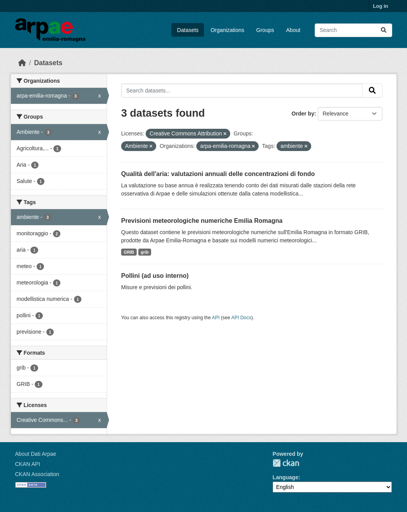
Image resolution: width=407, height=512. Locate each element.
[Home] (22, 63)
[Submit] (383, 30)
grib (145, 252)
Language (285, 477)
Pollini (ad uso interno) (155, 275)
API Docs (241, 317)
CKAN (286, 463)
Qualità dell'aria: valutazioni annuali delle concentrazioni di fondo (218, 174)
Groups (265, 30)
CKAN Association (37, 474)
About (293, 30)
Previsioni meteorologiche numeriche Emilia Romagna (201, 220)
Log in (380, 6)
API (216, 317)
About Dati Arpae (35, 454)
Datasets (188, 30)
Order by (303, 113)
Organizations (227, 30)
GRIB (129, 252)
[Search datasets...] (353, 30)
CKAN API (28, 464)
